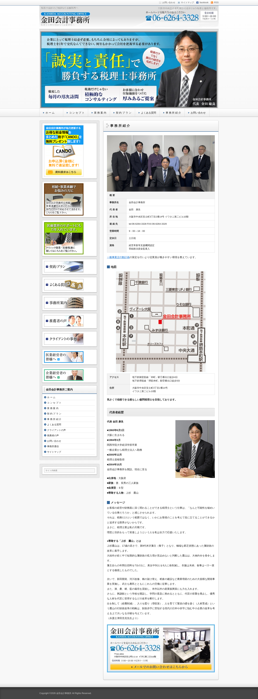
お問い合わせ (198, 112)
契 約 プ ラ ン (123, 112)
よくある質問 (148, 112)
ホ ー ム (52, 112)
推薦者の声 (53, 435)
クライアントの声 (56, 430)
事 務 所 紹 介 (173, 112)
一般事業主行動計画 (118, 257)
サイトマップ (54, 452)
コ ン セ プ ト (77, 112)
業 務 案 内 (100, 112)
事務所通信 (53, 446)
